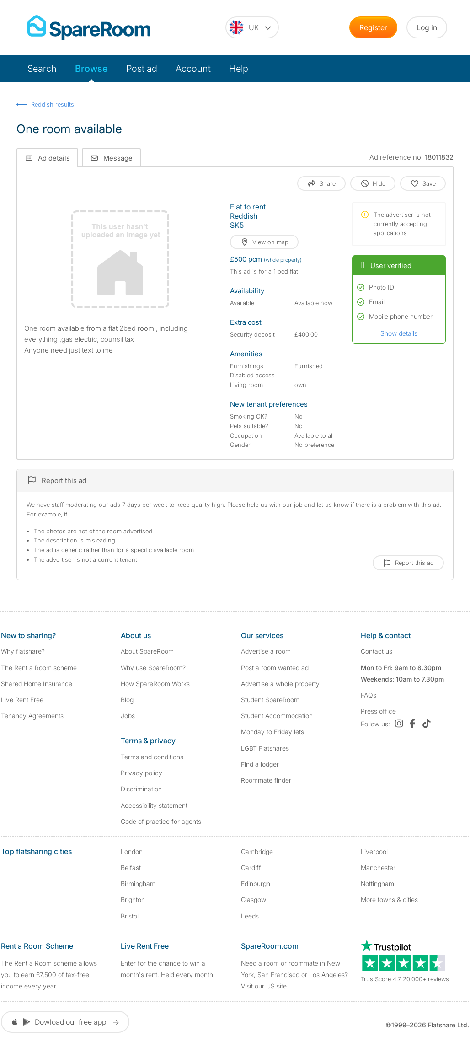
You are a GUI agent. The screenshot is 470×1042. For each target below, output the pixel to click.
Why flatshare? (23, 651)
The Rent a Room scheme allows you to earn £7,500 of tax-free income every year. (49, 974)
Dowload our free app (65, 1021)
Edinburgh (255, 883)
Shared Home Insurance (36, 684)
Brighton (133, 899)
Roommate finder (266, 780)
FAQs (368, 695)
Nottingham (377, 883)
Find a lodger (260, 764)
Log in (427, 27)
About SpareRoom (147, 651)
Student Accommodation (277, 716)
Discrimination (141, 789)
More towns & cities (389, 899)
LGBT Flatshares (265, 748)
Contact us (376, 651)
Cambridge (257, 851)
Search (42, 68)
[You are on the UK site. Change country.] (252, 27)
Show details (398, 333)
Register (373, 27)
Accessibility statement (154, 805)
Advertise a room (266, 651)
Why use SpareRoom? (153, 667)
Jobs (128, 716)
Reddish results (52, 104)
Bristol (130, 916)
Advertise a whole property (280, 684)
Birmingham (138, 883)
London (132, 851)
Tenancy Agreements (32, 716)
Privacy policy (141, 773)
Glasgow (253, 899)
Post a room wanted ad (275, 667)
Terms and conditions (152, 757)
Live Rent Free (22, 700)
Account (193, 68)
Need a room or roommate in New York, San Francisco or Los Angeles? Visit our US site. (294, 974)
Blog (127, 700)
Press (378, 711)
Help (238, 68)
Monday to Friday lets (272, 732)
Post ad (141, 68)
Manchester (378, 867)
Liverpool (374, 851)
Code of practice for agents (161, 821)
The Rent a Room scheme (39, 667)
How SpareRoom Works (155, 684)
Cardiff (251, 867)
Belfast (131, 867)
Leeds (250, 916)
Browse (91, 68)
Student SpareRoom (270, 700)
